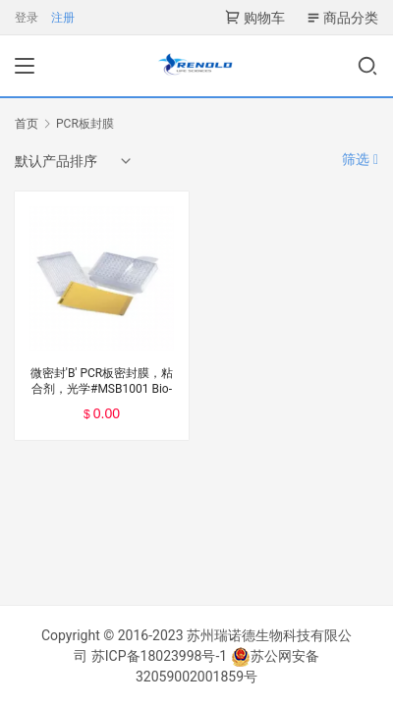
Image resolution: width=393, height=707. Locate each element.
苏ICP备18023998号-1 (159, 656)
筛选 (360, 159)
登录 (26, 18)
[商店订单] (75, 161)
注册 (63, 18)
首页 (26, 124)
